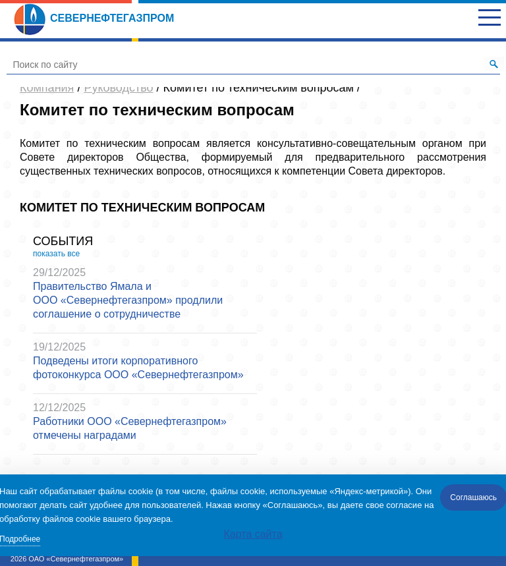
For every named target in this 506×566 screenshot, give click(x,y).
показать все (56, 253)
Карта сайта (252, 534)
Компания (47, 87)
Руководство (118, 87)
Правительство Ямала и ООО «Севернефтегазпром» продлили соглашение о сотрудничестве (128, 300)
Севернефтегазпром (93, 18)
